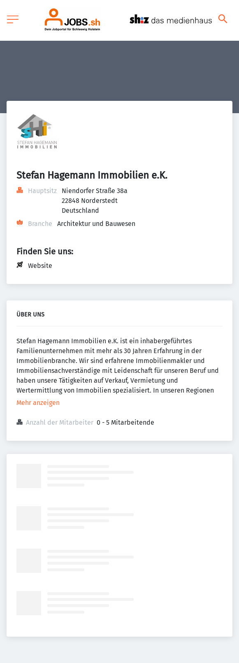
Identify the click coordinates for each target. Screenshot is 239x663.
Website (40, 266)
